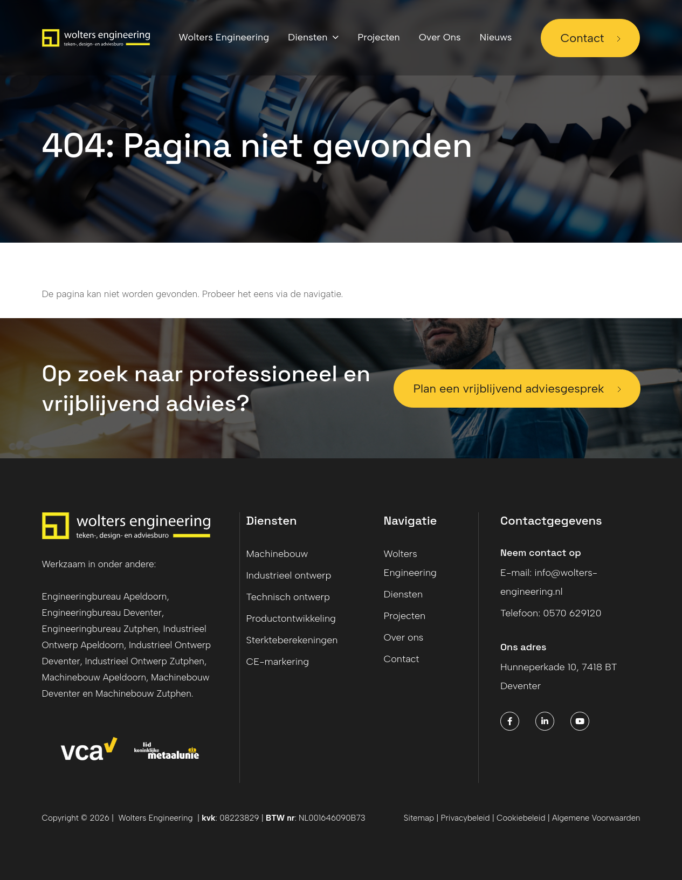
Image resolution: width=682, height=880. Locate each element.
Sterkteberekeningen (292, 640)
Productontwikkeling (291, 618)
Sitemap (419, 818)
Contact (582, 38)
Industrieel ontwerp (289, 575)
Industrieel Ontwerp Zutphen (144, 661)
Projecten (404, 616)
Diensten (403, 594)
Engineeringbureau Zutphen (100, 628)
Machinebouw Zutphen (143, 693)
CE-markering (277, 662)
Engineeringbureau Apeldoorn (104, 596)
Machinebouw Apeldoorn (94, 677)
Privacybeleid (465, 818)
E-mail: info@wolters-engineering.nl (548, 582)
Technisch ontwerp (288, 597)
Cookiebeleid (522, 818)
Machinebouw (277, 554)
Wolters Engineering (409, 563)
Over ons (403, 637)
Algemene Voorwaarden (596, 818)
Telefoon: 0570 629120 (551, 613)
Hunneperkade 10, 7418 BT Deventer (558, 676)
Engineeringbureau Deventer (102, 612)
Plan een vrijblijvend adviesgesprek (508, 388)
